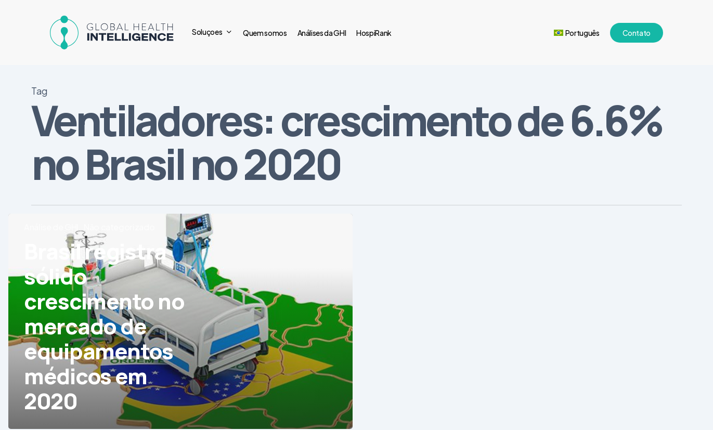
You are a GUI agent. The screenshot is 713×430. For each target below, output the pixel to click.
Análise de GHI (51, 226)
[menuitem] (577, 32)
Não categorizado (119, 226)
